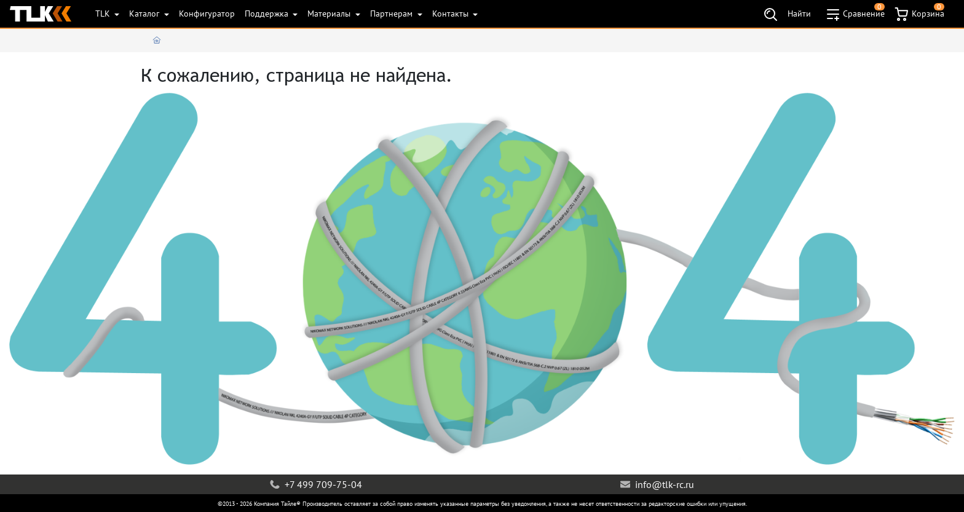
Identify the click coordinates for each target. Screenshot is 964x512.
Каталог (145, 13)
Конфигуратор (207, 13)
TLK (104, 13)
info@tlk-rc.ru (657, 484)
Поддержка (268, 13)
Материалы (330, 13)
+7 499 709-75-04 (316, 484)
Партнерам (392, 13)
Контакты (451, 13)
